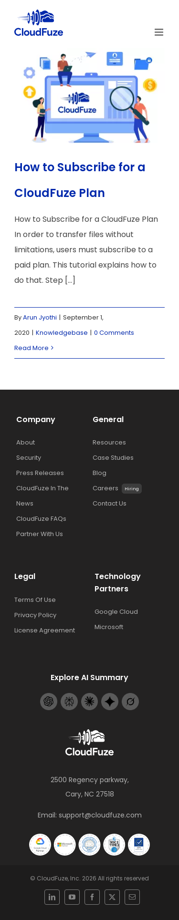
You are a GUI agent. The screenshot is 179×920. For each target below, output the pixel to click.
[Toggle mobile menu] (160, 32)
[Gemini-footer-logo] (109, 696)
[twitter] (112, 897)
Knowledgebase (62, 332)
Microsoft (109, 626)
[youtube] (72, 897)
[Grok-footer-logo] (130, 696)
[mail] (132, 897)
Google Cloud (116, 611)
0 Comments (114, 332)
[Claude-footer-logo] (89, 696)
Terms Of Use (35, 599)
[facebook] (92, 897)
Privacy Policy (35, 615)
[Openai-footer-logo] (48, 696)
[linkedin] (52, 897)
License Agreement (44, 630)
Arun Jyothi (40, 317)
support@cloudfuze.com (100, 815)
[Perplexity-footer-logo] (69, 696)
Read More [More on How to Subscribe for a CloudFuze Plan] (31, 347)
